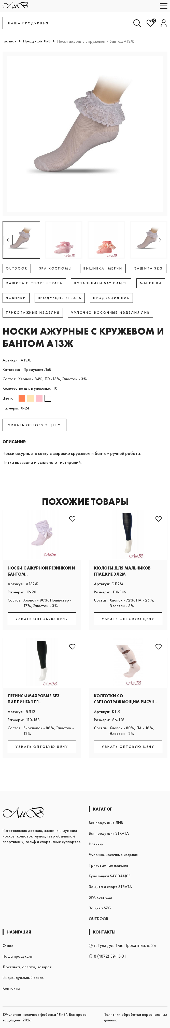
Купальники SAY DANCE (110, 876)
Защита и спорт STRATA (110, 886)
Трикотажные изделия (108, 865)
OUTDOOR (98, 918)
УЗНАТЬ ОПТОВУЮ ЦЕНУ (34, 425)
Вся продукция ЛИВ (106, 822)
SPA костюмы (100, 897)
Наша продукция (18, 956)
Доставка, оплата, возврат (27, 967)
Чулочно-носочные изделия (113, 854)
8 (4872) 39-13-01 (107, 956)
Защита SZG (100, 908)
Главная (9, 41)
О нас (8, 945)
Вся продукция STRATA (109, 833)
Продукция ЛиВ (36, 41)
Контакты (11, 988)
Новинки (96, 844)
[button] (160, 240)
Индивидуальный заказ (23, 977)
